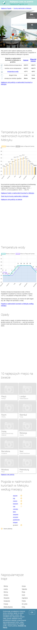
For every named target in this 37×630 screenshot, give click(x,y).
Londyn (23, 396)
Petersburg (24, 469)
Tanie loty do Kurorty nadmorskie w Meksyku (14, 196)
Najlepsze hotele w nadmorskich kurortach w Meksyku (17, 193)
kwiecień (15, 503)
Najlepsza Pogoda (6, 8)
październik (16, 519)
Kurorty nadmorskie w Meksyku (22, 8)
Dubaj (3, 431)
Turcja (21, 417)
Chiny (23, 607)
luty (14, 498)
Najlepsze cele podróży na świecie (11, 199)
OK (32, 612)
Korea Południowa (25, 453)
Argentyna (25, 598)
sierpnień (15, 514)
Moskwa (5, 469)
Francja (3, 398)
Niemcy (6, 592)
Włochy (3, 417)
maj (14, 506)
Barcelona (5, 451)
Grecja (24, 586)
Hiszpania (4, 453)
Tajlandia (24, 589)
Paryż (3, 396)
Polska (24, 601)
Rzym (3, 415)
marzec (15, 501)
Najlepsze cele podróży (7, 474)
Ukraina (6, 595)
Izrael (23, 595)
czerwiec (15, 509)
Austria (6, 589)
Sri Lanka (24, 604)
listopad (15, 522)
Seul (21, 451)
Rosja (3, 471)
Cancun (25, 60)
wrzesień (15, 517)
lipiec (14, 512)
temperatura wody (12, 71)
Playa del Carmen (33, 60)
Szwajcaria (7, 601)
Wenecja (23, 433)
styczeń (15, 495)
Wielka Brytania (24, 398)
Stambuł (23, 415)
